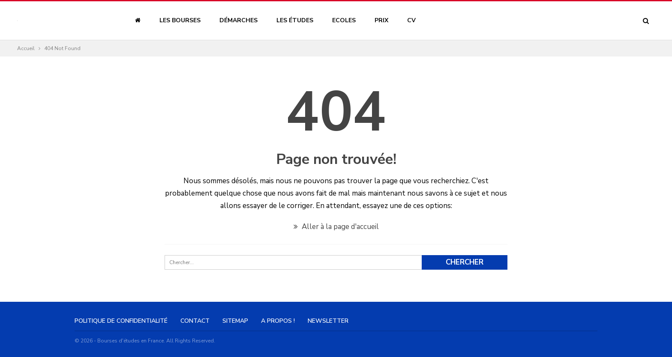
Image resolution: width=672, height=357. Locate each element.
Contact (195, 321)
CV (411, 20)
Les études (294, 20)
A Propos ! (278, 321)
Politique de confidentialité (121, 321)
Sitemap (235, 321)
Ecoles (344, 20)
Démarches (238, 20)
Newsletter (328, 321)
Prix (381, 20)
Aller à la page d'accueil (336, 227)
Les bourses (180, 20)
